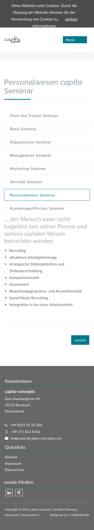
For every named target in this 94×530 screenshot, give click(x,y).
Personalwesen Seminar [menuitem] (32, 195)
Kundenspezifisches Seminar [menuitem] (37, 208)
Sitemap (70, 509)
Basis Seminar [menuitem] (23, 128)
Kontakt (58, 509)
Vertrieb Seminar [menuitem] (26, 182)
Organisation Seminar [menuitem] (30, 142)
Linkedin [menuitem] (9, 492)
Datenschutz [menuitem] (14, 470)
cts (65, 515)
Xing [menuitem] (19, 492)
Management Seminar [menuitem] (30, 155)
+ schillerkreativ (78, 515)
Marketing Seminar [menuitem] (28, 168)
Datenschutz (30, 515)
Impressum (12, 515)
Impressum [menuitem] (13, 463)
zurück (80, 340)
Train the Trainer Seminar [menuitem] (34, 115)
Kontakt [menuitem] (11, 457)
